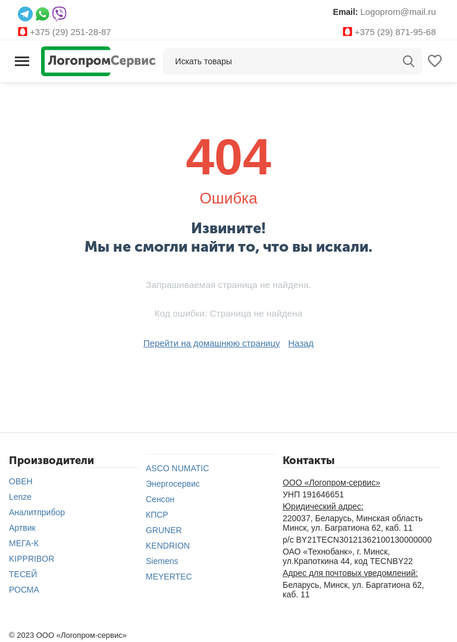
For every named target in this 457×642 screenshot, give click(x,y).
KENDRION (168, 544)
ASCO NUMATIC (177, 467)
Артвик (22, 526)
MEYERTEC (169, 575)
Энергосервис (173, 482)
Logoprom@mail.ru (400, 11)
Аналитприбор (37, 511)
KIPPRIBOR (31, 557)
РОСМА (24, 588)
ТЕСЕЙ (23, 573)
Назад (297, 342)
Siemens (162, 560)
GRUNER (164, 529)
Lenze (20, 495)
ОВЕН (21, 480)
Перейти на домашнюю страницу (212, 342)
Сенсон (160, 498)
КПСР (157, 513)
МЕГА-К (24, 542)
